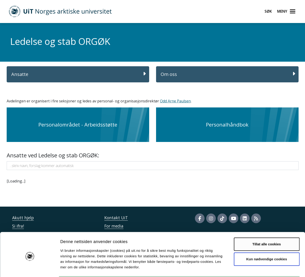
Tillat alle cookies (266, 226)
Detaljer (244, 268)
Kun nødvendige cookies (266, 241)
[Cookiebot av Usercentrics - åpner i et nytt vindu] (30, 268)
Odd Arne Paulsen (175, 101)
